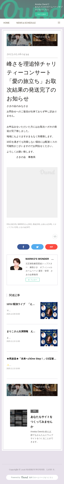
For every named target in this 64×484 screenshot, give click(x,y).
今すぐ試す (41, 14)
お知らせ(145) (46, 224)
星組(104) (36, 224)
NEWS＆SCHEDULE (26, 23)
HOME (6, 23)
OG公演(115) (12, 224)
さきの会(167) (24, 227)
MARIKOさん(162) (25, 224)
